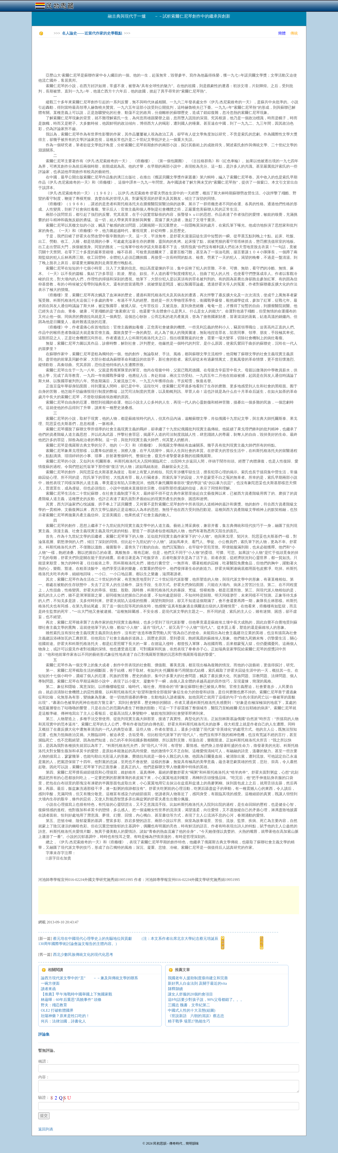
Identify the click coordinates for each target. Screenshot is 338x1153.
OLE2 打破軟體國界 (57, 1010)
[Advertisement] (123, 51)
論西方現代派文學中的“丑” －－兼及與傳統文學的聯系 (89, 978)
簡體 (282, 33)
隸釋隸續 (175, 989)
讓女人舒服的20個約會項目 (190, 994)
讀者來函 (48, 989)
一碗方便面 (50, 983)
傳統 (294, 33)
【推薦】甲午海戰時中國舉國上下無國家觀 (76, 994)
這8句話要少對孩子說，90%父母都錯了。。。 (206, 1000)
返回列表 (45, 1129)
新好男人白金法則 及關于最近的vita (197, 983)
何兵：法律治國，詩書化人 (63, 1021)
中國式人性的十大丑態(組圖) (191, 1010)
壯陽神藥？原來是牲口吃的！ (65, 1016)
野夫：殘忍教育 (54, 1005)
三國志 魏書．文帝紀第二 (189, 1005)
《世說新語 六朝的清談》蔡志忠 (196, 1016)
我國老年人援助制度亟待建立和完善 (198, 978)
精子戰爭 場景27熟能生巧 (189, 1021)
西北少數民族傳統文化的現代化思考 (83, 954)
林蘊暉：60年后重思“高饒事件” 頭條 (71, 1000)
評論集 (44, 1034)
